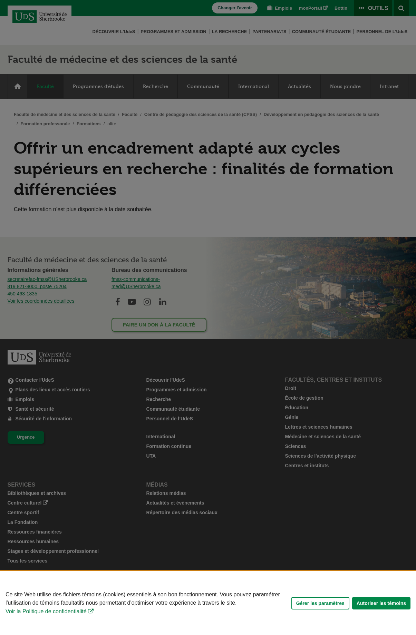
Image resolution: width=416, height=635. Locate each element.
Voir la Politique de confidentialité (46, 611)
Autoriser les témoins (381, 603)
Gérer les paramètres (320, 603)
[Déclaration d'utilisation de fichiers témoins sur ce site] (208, 603)
